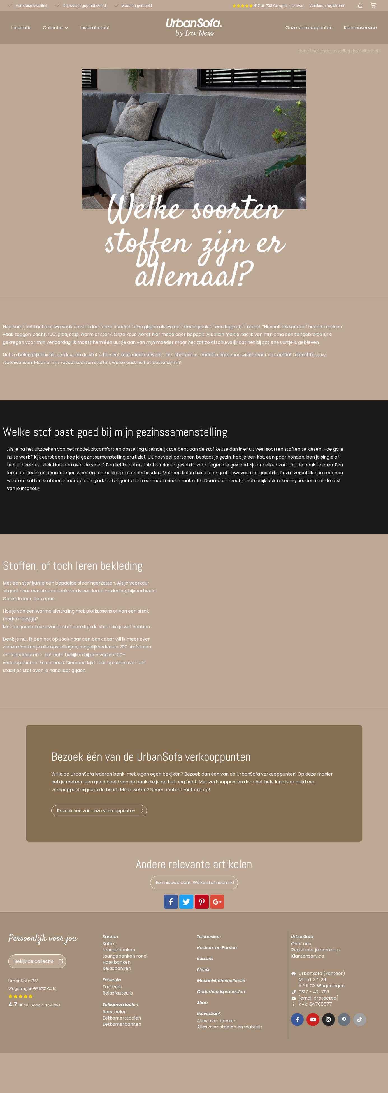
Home (303, 51)
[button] (56, 27)
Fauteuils (112, 983)
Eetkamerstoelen (120, 1008)
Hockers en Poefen (217, 951)
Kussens (205, 962)
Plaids (203, 973)
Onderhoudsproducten (221, 995)
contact (173, 789)
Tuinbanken (209, 940)
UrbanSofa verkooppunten (266, 774)
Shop (202, 1006)
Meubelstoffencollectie (221, 984)
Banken (110, 940)
